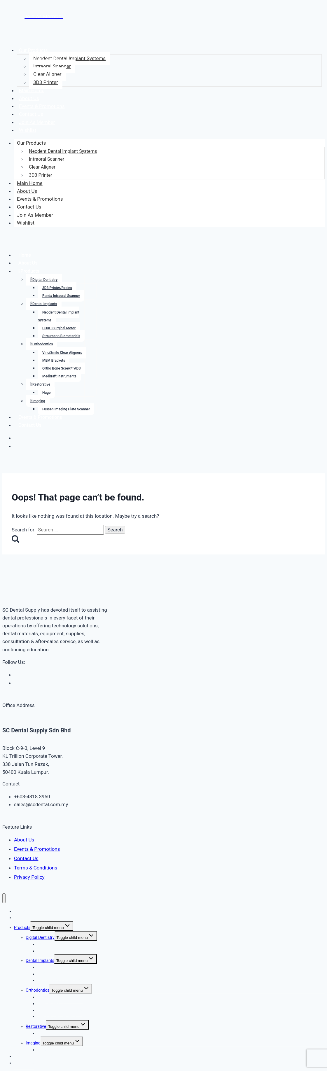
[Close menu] (4, 898)
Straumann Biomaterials (61, 336)
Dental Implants (44, 304)
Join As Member (37, 122)
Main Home (32, 90)
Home (24, 255)
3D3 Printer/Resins (57, 288)
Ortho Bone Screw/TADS (61, 368)
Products (29, 271)
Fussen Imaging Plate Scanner (66, 409)
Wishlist (27, 130)
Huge (46, 393)
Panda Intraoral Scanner (61, 296)
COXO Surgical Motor (59, 328)
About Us (29, 98)
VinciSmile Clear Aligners (62, 353)
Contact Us (31, 114)
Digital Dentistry (44, 280)
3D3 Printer (45, 82)
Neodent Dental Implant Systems (69, 58)
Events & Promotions (42, 106)
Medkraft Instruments (59, 376)
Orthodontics (42, 344)
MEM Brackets (53, 360)
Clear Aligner (47, 74)
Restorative (41, 384)
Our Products (33, 50)
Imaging (38, 401)
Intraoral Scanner (52, 66)
